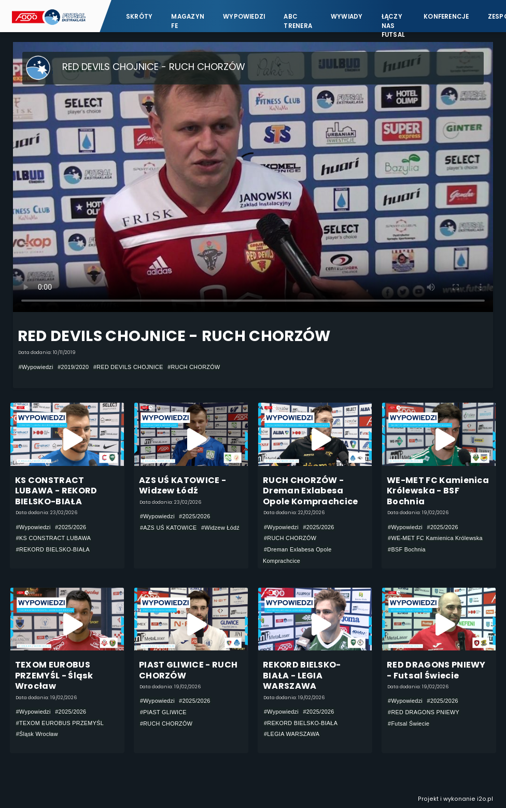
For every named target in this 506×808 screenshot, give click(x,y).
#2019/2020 (73, 367)
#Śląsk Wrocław (37, 734)
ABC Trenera (298, 21)
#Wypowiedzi (36, 367)
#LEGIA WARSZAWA (291, 734)
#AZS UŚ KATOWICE (168, 528)
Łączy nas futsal (393, 21)
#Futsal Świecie (408, 723)
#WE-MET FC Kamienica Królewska (435, 538)
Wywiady (347, 16)
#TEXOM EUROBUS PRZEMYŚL (60, 723)
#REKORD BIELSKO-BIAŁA (53, 549)
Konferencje (446, 16)
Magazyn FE (187, 21)
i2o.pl (485, 799)
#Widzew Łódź (220, 528)
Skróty (139, 16)
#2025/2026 (70, 527)
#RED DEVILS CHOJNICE (128, 367)
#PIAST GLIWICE (163, 712)
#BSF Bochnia (407, 549)
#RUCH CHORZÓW (193, 367)
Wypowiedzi (244, 16)
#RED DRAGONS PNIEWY (423, 712)
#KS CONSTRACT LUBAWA (53, 538)
